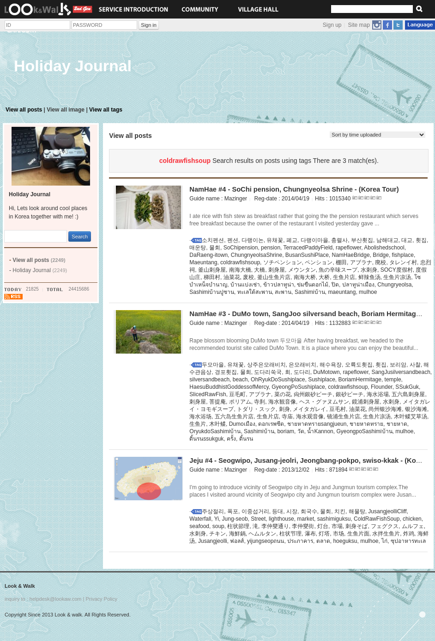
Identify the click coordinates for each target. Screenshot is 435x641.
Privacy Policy (101, 599)
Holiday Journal (39, 270)
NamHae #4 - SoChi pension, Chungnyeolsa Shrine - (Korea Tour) (294, 189)
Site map (359, 25)
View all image (66, 109)
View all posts (24, 109)
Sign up (332, 25)
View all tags (105, 109)
